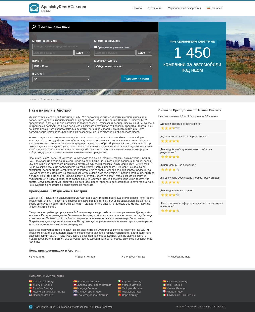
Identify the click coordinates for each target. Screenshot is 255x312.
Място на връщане (107, 40)
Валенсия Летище (177, 281)
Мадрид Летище (87, 288)
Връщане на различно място (115, 47)
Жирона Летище (131, 284)
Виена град (37, 256)
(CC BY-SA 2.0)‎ (217, 306)
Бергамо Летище (132, 281)
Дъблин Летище (42, 284)
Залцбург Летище (134, 256)
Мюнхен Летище (131, 291)
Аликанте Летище (43, 281)
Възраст (38, 73)
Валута (37, 60)
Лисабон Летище (43, 288)
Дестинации (155, 8)
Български (215, 8)
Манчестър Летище (89, 291)
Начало (137, 8)
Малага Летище (176, 288)
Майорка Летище (132, 288)
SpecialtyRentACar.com (63, 7)
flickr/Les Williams (197, 306)
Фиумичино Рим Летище (181, 295)
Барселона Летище (88, 281)
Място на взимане (44, 40)
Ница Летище (175, 291)
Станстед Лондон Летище (92, 295)
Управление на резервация (184, 8)
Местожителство (105, 60)
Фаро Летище (130, 295)
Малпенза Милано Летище (49, 291)
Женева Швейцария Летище (94, 284)
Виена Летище (86, 256)
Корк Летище (174, 284)
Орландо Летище (43, 295)
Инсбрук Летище (180, 256)
